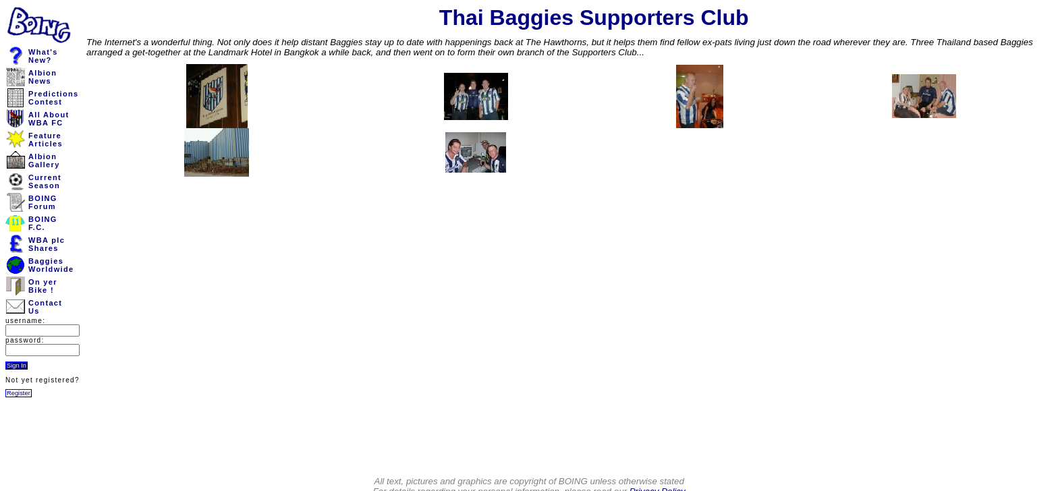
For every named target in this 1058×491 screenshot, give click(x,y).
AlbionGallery (44, 160)
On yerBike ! (42, 286)
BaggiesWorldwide (51, 265)
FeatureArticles (45, 140)
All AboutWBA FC (48, 119)
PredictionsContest (53, 98)
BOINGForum (42, 202)
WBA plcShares (46, 244)
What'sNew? (43, 56)
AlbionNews (42, 77)
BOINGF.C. (42, 223)
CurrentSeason (44, 181)
